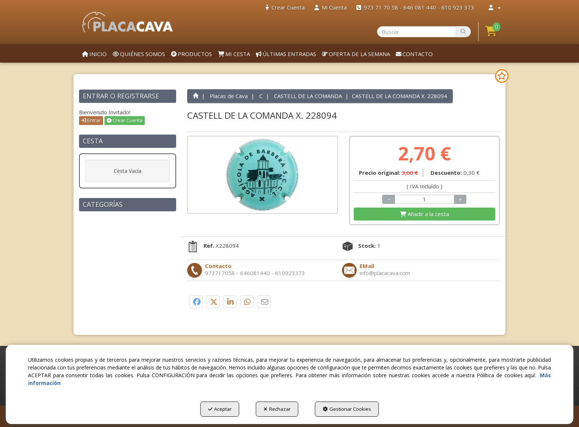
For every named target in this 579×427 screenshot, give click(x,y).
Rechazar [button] (277, 409)
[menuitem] (285, 7)
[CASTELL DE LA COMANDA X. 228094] (262, 175)
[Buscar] (463, 31)
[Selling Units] (425, 199)
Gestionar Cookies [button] (347, 409)
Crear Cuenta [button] (125, 120)
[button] (127, 22)
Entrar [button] (91, 120)
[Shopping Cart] (424, 214)
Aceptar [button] (220, 409)
